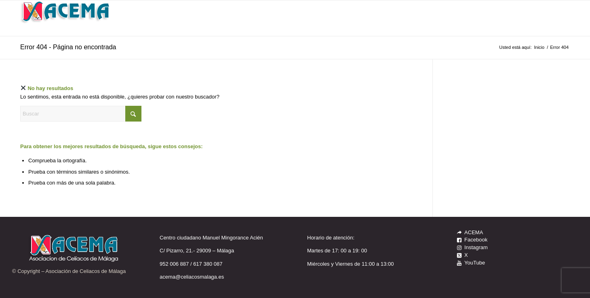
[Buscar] (80, 114)
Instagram (476, 247)
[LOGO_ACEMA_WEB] (66, 18)
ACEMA (473, 232)
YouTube (474, 263)
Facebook (475, 240)
